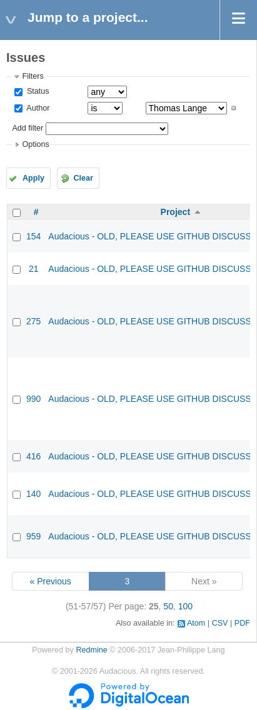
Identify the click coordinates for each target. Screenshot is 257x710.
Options (35, 144)
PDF (242, 623)
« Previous (50, 581)
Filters (32, 76)
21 (34, 269)
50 (168, 606)
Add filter (27, 128)
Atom (196, 623)
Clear (83, 178)
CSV (220, 623)
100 (185, 606)
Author (36, 108)
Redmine (91, 650)
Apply (33, 178)
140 (33, 494)
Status (36, 91)
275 (33, 321)
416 (33, 456)
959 (33, 536)
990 (33, 399)
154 (33, 236)
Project (175, 212)
